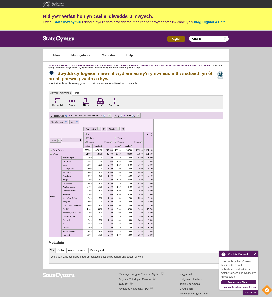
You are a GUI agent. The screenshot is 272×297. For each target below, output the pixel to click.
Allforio (86, 101)
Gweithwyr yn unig (149, 65)
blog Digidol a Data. (210, 22)
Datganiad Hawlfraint (191, 279)
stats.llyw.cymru (67, 22)
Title (52, 250)
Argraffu (100, 101)
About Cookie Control (223, 254)
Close (255, 254)
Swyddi (134, 65)
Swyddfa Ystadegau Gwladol (135, 279)
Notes (71, 250)
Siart (76, 93)
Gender (112, 129)
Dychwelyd (57, 101)
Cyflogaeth (122, 65)
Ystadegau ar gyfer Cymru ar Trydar (139, 274)
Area (54, 140)
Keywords (82, 250)
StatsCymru (54, 65)
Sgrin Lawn (114, 101)
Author (61, 250)
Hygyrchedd (186, 274)
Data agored (97, 250)
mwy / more (250, 292)
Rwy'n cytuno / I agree (239, 282)
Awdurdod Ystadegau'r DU (134, 288)
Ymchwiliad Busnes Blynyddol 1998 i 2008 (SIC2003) (186, 65)
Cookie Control (266, 291)
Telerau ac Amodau (190, 283)
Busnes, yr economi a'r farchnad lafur (80, 65)
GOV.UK (123, 283)
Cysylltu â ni (186, 288)
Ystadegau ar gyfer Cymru (194, 293)
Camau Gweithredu (60, 93)
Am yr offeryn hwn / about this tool (240, 287)
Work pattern (91, 129)
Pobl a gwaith (108, 65)
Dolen (72, 101)
